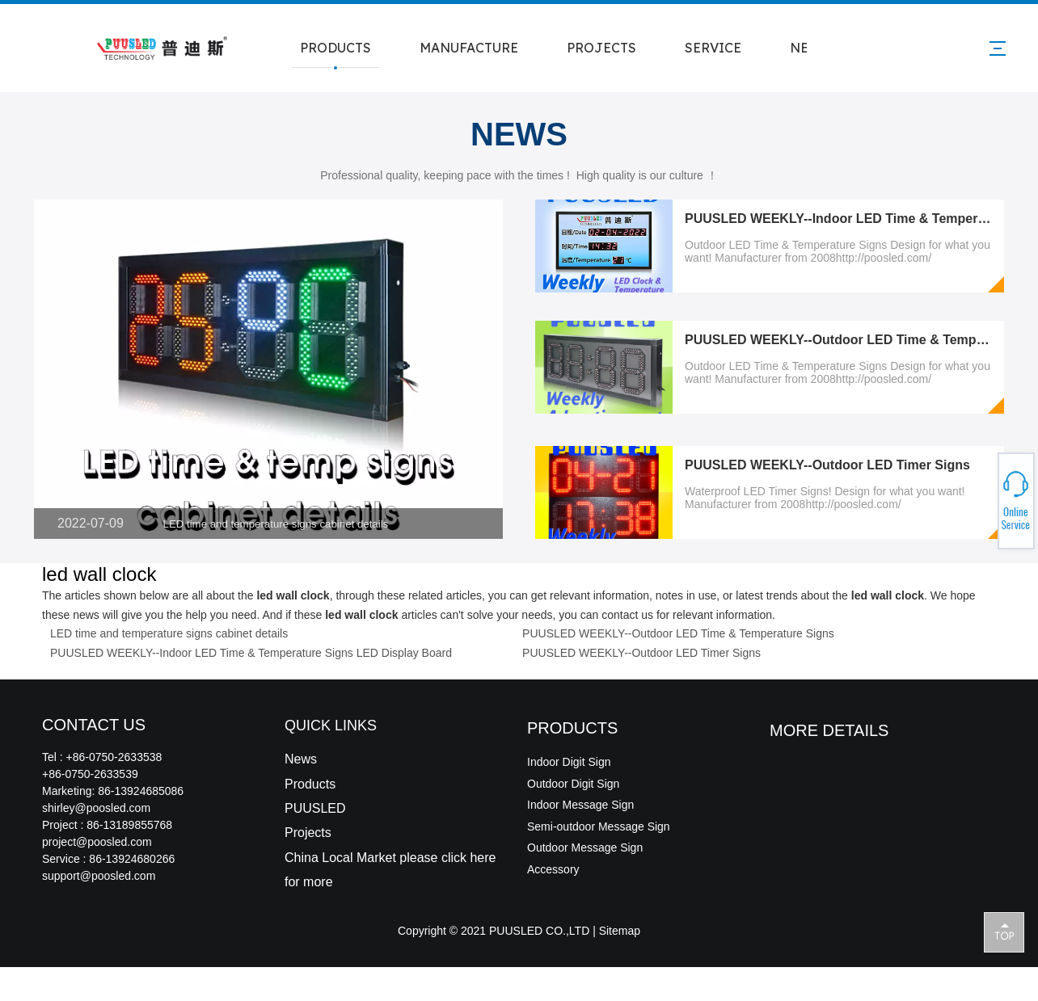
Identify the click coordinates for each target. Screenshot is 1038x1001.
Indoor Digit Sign (569, 761)
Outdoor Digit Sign (573, 783)
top (1004, 931)
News (301, 759)
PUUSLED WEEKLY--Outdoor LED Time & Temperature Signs (678, 633)
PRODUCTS (335, 48)
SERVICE (713, 48)
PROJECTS (601, 48)
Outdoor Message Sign (585, 847)
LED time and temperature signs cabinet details (276, 524)
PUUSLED (315, 808)
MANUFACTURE (469, 48)
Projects (308, 832)
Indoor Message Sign (580, 804)
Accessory (553, 869)
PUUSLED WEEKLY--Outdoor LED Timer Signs (827, 465)
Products (310, 784)
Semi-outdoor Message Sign (598, 826)
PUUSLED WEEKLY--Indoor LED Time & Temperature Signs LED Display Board (251, 652)
